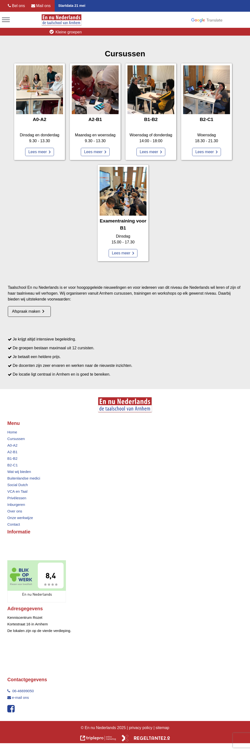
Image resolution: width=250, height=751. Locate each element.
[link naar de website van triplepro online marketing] (98, 739)
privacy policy (141, 728)
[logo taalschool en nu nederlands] (61, 25)
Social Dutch (17, 485)
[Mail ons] (41, 6)
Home (12, 432)
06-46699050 (20, 691)
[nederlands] (36, 601)
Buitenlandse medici (23, 478)
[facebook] (12, 710)
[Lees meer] (39, 152)
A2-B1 (12, 452)
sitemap (162, 728)
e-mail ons (18, 697)
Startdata (65, 6)
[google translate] (206, 20)
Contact (13, 524)
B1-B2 (12, 458)
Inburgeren (16, 504)
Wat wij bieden (19, 472)
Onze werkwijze (20, 518)
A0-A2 (12, 445)
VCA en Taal (17, 491)
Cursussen (16, 439)
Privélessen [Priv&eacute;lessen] (16, 498)
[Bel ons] (16, 6)
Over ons (14, 511)
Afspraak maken (26, 311)
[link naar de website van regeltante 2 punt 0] (145, 739)
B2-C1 (12, 465)
